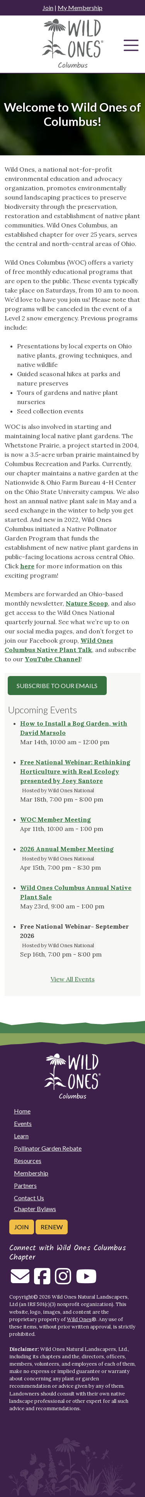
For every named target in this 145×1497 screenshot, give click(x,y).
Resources (27, 1160)
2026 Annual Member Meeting (67, 849)
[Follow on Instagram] (63, 1281)
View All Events (73, 979)
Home (22, 1111)
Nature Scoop (87, 603)
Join (48, 7)
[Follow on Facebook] (42, 1281)
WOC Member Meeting (55, 819)
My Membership (80, 7)
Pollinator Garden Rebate (48, 1148)
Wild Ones (79, 1319)
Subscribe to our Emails (57, 685)
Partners (25, 1185)
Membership (31, 1173)
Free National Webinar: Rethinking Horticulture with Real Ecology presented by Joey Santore (75, 771)
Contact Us (29, 1197)
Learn (21, 1135)
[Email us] (20, 1281)
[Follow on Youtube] (86, 1281)
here (27, 566)
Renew (52, 1226)
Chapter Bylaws (35, 1208)
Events (23, 1123)
